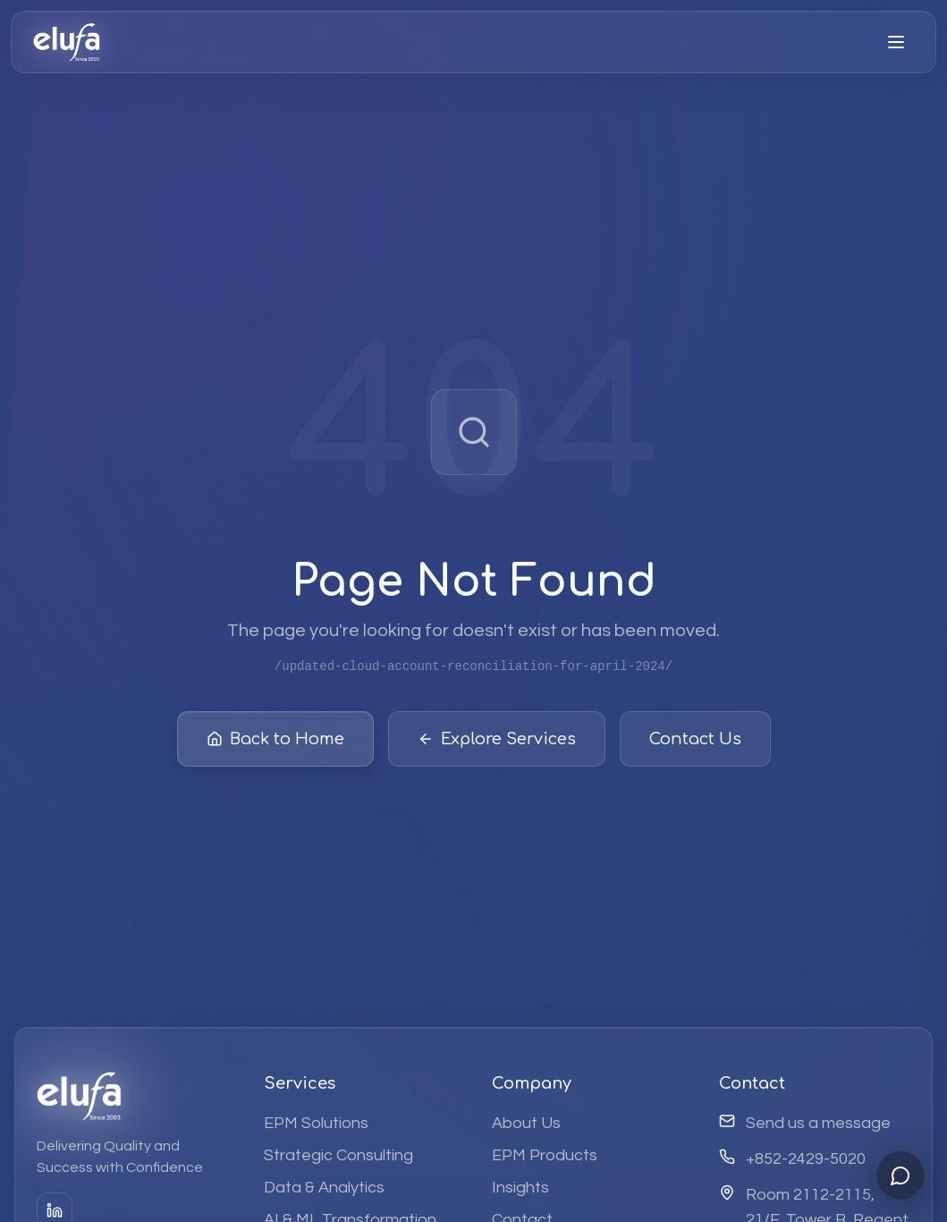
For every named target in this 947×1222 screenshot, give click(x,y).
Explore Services (497, 743)
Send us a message (818, 1123)
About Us (526, 1123)
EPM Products (544, 1155)
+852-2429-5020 (806, 1158)
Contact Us (695, 743)
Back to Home (275, 743)
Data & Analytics (324, 1187)
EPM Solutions (316, 1123)
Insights (520, 1187)
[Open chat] (900, 1175)
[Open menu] (896, 42)
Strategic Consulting (338, 1155)
